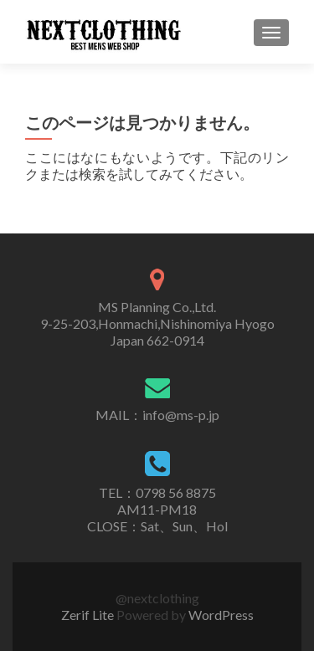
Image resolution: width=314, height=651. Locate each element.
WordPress (221, 615)
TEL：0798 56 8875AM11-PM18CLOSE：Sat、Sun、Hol (157, 509)
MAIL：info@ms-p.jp (157, 415)
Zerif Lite (88, 615)
